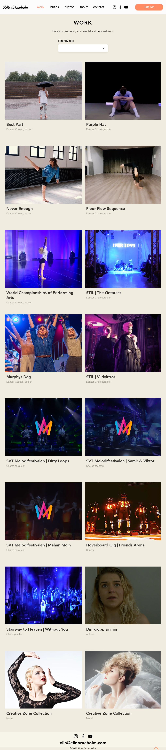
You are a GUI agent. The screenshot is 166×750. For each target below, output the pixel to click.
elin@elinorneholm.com (83, 742)
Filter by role (66, 41)
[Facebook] (120, 7)
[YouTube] (126, 7)
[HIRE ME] (149, 7)
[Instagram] (114, 7)
